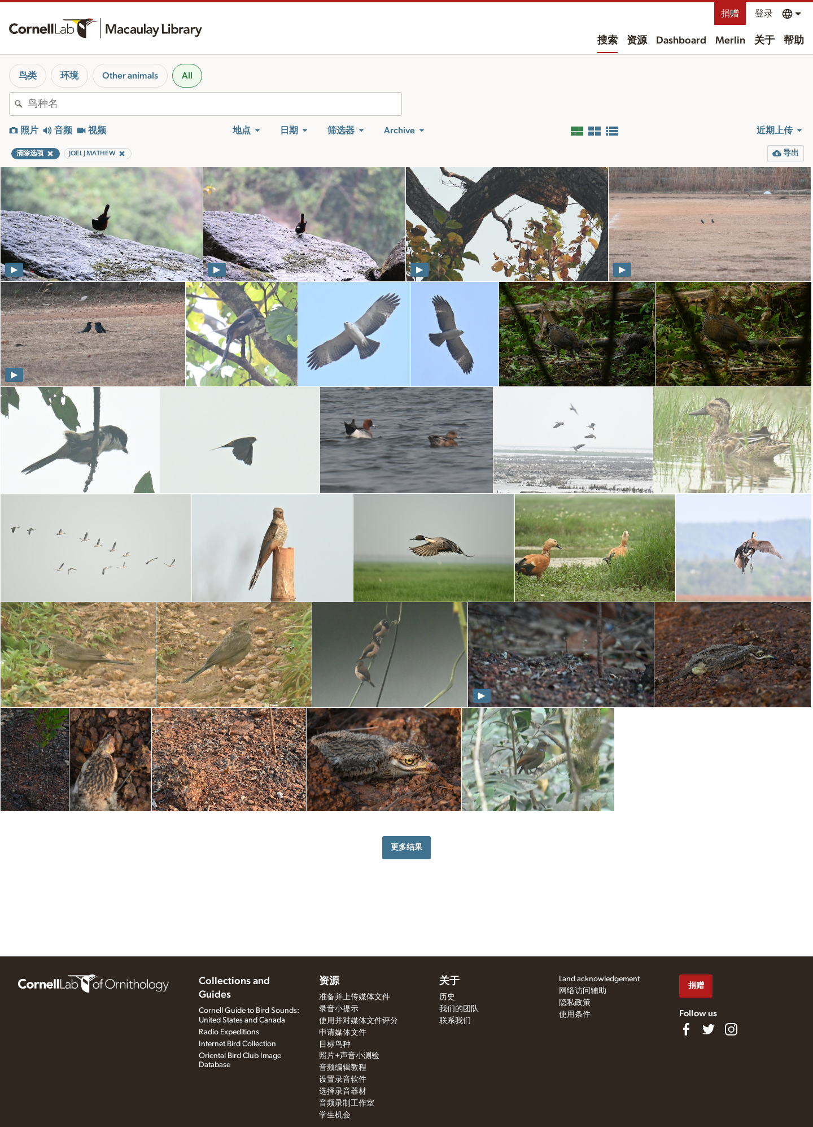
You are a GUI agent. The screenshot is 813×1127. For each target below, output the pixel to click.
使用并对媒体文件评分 (358, 1021)
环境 (69, 75)
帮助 (794, 41)
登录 (764, 13)
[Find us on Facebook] (686, 1029)
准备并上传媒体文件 (354, 997)
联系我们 (455, 1021)
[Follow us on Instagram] (731, 1029)
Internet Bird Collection (237, 1044)
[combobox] (214, 104)
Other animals (130, 75)
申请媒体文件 (342, 1033)
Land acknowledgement (599, 979)
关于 (764, 41)
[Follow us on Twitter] (708, 1029)
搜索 (607, 41)
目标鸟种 (335, 1044)
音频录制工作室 (346, 1103)
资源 (637, 41)
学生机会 (335, 1115)
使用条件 (575, 1015)
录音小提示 (339, 1009)
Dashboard (681, 41)
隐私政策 (575, 1003)
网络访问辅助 (582, 991)
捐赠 (730, 13)
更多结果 (406, 847)
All (187, 75)
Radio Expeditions (229, 1032)
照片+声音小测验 (349, 1056)
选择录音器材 (342, 1091)
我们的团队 (459, 1009)
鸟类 (28, 75)
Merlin (730, 41)
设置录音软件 (342, 1080)
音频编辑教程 (342, 1068)
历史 (447, 997)
